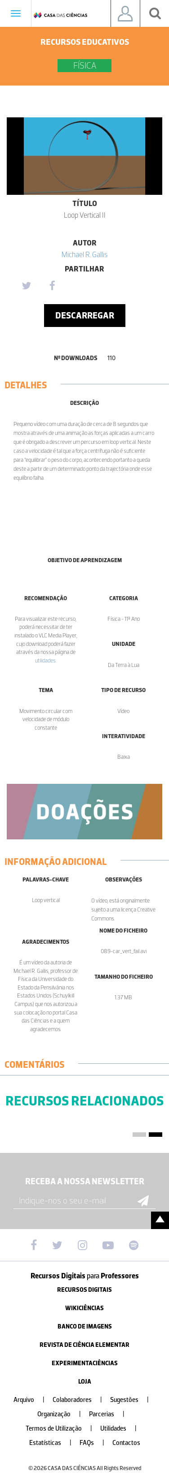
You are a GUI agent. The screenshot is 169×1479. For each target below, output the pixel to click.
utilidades (45, 660)
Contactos (126, 1443)
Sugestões (133, 1400)
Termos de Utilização (62, 1428)
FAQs (95, 1443)
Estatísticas (54, 1443)
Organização (62, 1414)
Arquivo (32, 1400)
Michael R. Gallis (85, 254)
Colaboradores (81, 1400)
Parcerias (110, 1414)
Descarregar (84, 315)
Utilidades (122, 1428)
